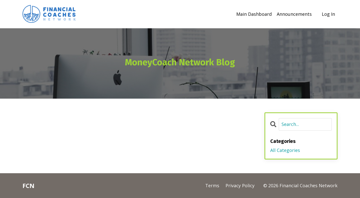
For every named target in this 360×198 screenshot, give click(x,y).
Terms (212, 185)
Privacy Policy (240, 185)
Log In (328, 14)
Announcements (294, 14)
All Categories (285, 150)
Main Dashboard (254, 14)
